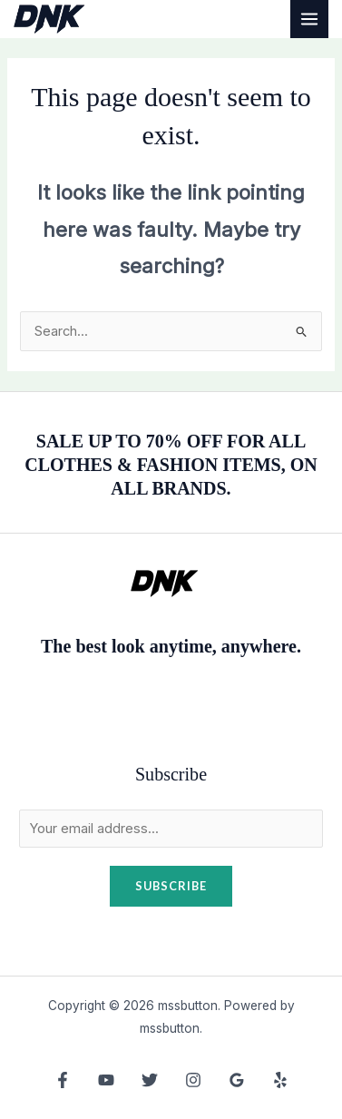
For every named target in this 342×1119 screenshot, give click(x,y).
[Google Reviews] (237, 1080)
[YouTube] (106, 1080)
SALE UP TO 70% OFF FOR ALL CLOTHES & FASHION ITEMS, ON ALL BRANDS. (170, 464)
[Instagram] (193, 1080)
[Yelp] (280, 1080)
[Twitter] (150, 1080)
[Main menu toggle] (309, 19)
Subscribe (171, 886)
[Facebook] (62, 1080)
